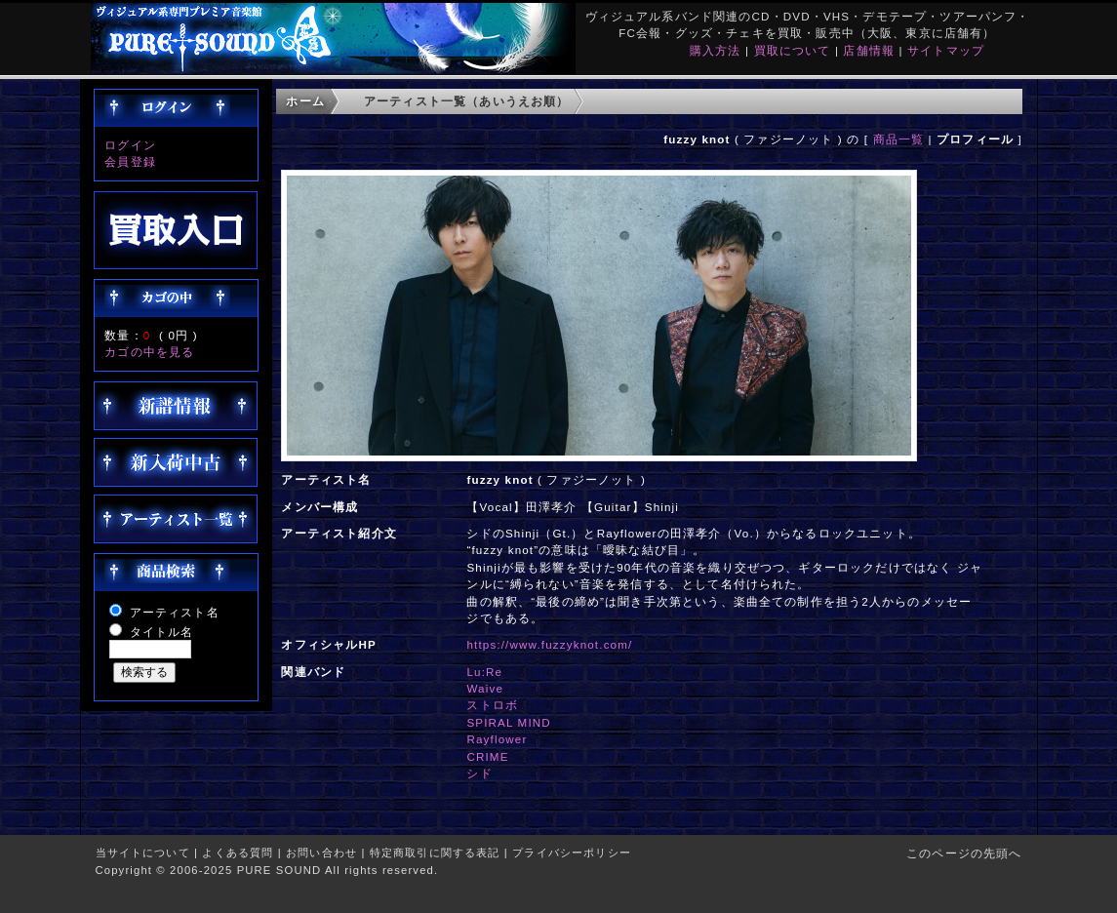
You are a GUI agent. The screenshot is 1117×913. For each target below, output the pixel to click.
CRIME (487, 756)
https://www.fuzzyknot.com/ (549, 644)
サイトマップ (945, 50)
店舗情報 (869, 50)
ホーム (305, 101)
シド (479, 773)
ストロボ (492, 704)
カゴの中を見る (149, 351)
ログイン (130, 145)
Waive (484, 688)
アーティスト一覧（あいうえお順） (467, 101)
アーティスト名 (174, 612)
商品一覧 (899, 139)
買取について (792, 50)
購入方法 (715, 50)
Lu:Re (484, 671)
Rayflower (496, 739)
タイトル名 (162, 631)
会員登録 (130, 161)
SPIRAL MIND (508, 722)
